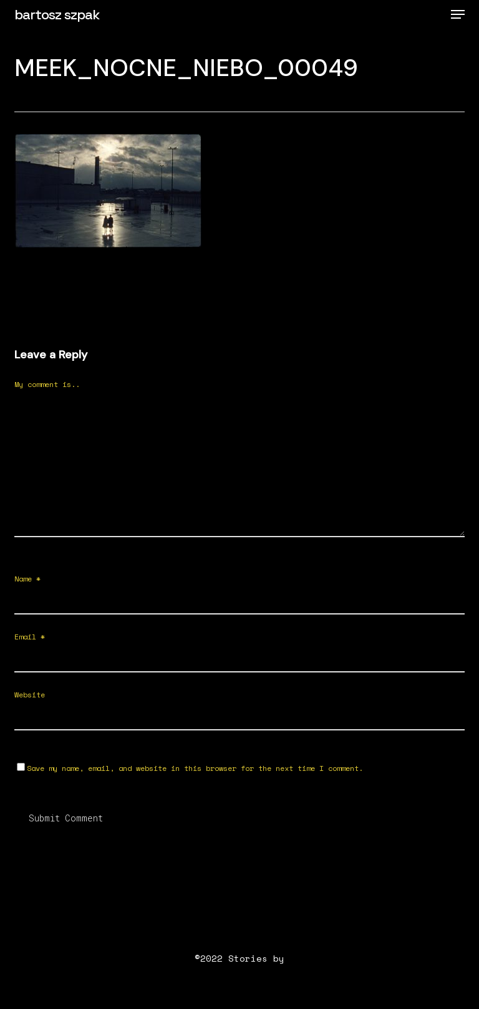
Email (29, 636)
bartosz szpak (56, 14)
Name (27, 578)
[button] (458, 14)
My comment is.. (47, 384)
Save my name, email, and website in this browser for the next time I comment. (195, 768)
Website (29, 694)
